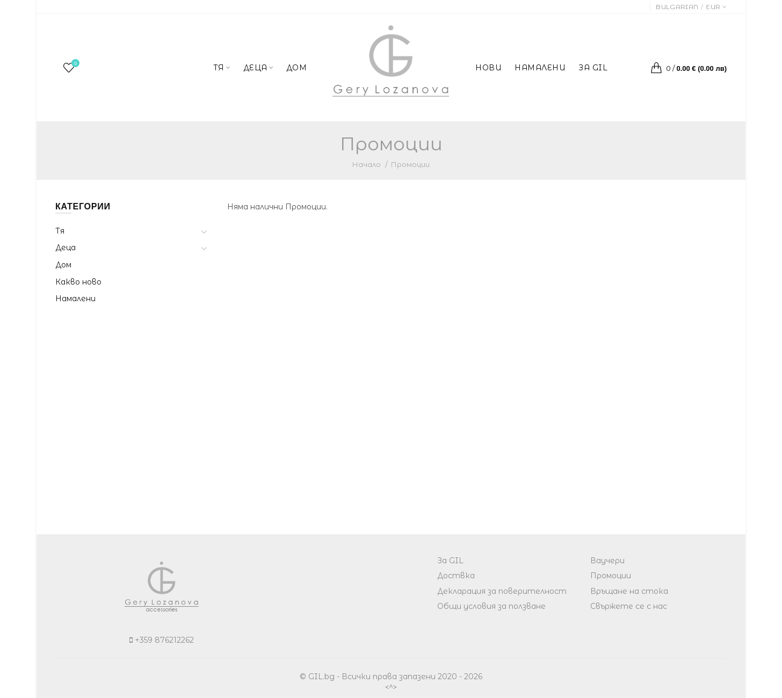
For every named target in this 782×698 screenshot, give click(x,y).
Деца (65, 247)
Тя (59, 231)
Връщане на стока (629, 591)
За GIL (450, 560)
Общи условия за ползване (491, 606)
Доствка (456, 575)
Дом (63, 265)
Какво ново (78, 282)
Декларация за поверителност (502, 591)
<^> (391, 687)
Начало (366, 164)
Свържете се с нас (628, 606)
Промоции (410, 164)
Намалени (75, 298)
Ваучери (607, 560)
